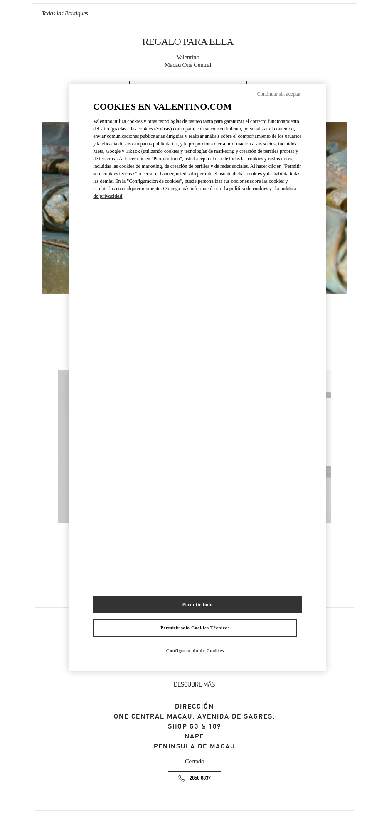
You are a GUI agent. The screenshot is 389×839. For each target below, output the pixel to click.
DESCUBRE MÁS (194, 684)
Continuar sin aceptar (279, 94)
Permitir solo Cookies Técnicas (195, 627)
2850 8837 (200, 778)
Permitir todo (197, 604)
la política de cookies (246, 188)
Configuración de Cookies (195, 650)
